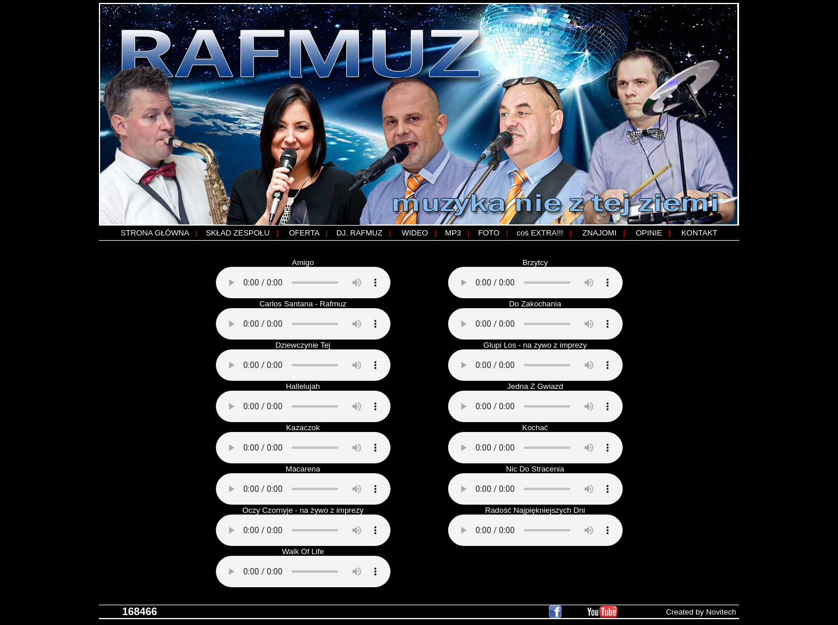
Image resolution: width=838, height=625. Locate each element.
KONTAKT (699, 232)
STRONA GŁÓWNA (154, 232)
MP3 (453, 232)
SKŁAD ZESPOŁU (238, 232)
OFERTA (304, 232)
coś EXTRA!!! (540, 232)
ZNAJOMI (600, 232)
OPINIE (648, 232)
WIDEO (415, 232)
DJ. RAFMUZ (359, 232)
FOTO (489, 232)
